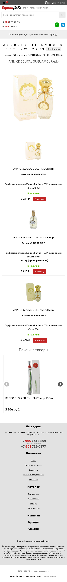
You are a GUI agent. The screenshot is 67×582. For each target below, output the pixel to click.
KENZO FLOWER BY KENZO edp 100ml (29, 398)
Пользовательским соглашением (51, 557)
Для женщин (16, 34)
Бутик (11, 7)
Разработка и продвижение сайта (25, 576)
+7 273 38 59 (11, 22)
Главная (8, 55)
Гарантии (33, 470)
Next (60, 383)
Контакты (33, 479)
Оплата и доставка (33, 465)
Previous (6, 383)
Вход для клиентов (56, 3)
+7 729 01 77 (11, 26)
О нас (33, 460)
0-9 (42, 48)
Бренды (54, 34)
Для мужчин (31, 34)
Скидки (33, 528)
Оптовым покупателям (33, 474)
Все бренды (54, 49)
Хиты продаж (34, 508)
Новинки (43, 34)
